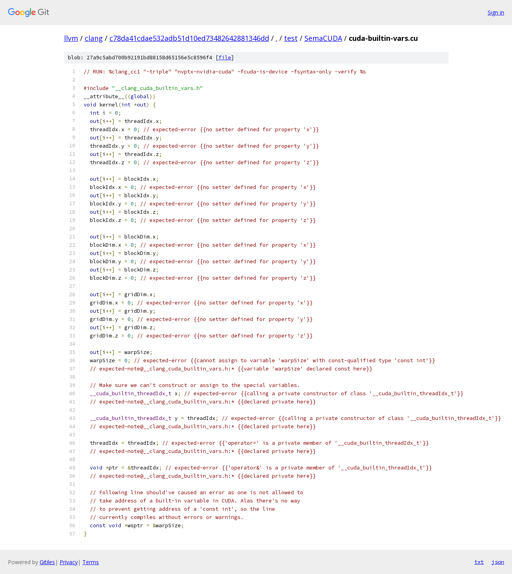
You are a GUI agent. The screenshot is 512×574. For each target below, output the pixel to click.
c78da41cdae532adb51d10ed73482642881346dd (189, 38)
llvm (71, 38)
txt (479, 561)
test (291, 38)
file (225, 57)
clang (94, 38)
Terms (90, 562)
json (498, 561)
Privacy (69, 562)
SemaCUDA (323, 38)
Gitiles (47, 562)
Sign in (496, 12)
